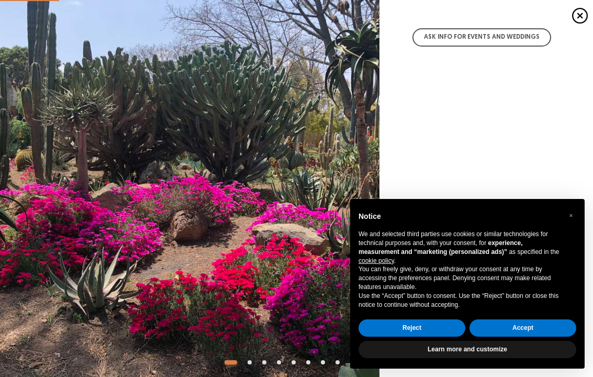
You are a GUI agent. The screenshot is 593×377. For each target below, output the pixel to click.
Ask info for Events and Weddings (482, 37)
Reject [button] (411, 327)
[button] (571, 215)
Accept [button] (522, 327)
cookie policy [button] (376, 260)
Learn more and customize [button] (467, 349)
